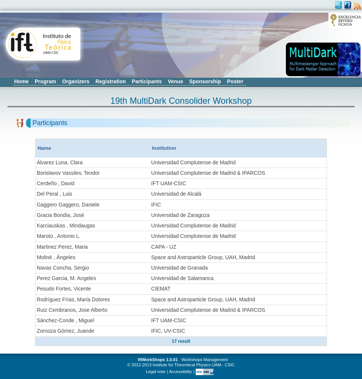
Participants (147, 81)
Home (21, 81)
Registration (111, 81)
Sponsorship (205, 81)
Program (45, 81)
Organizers (75, 81)
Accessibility (180, 371)
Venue (175, 81)
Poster (235, 81)
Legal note (155, 371)
